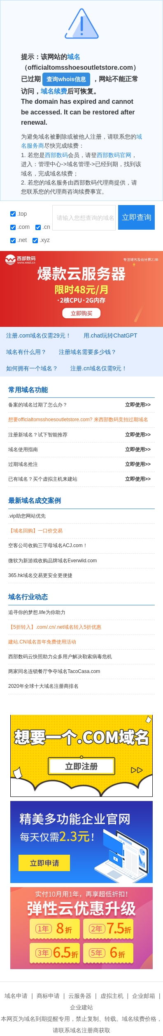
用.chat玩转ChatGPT (110, 335)
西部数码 (56, 155)
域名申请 (16, 996)
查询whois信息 (66, 79)
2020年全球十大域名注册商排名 (43, 686)
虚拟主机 (111, 996)
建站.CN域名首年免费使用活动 (42, 642)
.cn (42, 227)
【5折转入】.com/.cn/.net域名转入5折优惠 (54, 627)
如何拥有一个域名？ (32, 368)
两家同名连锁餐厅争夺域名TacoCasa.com (54, 671)
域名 (73, 56)
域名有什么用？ (26, 352)
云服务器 (79, 996)
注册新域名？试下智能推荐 (79, 435)
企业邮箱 (143, 996)
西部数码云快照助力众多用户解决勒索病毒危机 (60, 656)
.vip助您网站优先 (27, 516)
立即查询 (136, 217)
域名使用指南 (79, 450)
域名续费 (54, 91)
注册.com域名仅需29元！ (38, 335)
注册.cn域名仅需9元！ (98, 368)
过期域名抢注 (79, 464)
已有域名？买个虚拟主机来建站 (79, 479)
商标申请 (48, 996)
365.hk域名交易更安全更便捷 (40, 575)
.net (18, 240)
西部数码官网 (114, 155)
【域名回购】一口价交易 (35, 531)
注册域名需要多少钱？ (87, 352)
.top (18, 213)
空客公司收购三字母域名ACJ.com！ (48, 545)
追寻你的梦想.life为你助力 (36, 612)
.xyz (41, 240)
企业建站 (81, 1007)
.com (20, 227)
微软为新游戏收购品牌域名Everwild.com (52, 561)
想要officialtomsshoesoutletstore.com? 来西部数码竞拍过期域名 (78, 419)
